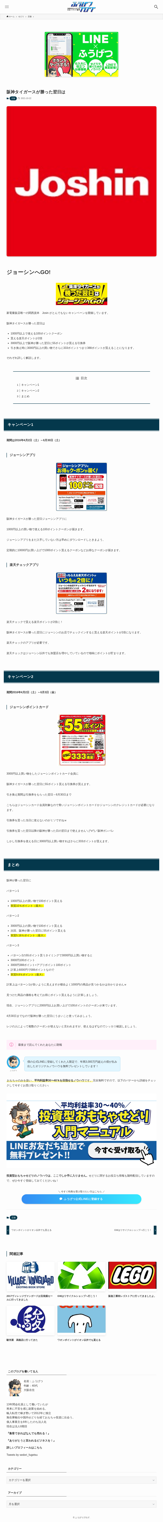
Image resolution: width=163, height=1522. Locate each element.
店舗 (13, 98)
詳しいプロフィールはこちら (24, 1447)
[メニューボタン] (7, 7)
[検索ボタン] (156, 7)
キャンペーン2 (30, 390)
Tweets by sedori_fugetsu (22, 1454)
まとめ (25, 396)
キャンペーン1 (30, 384)
